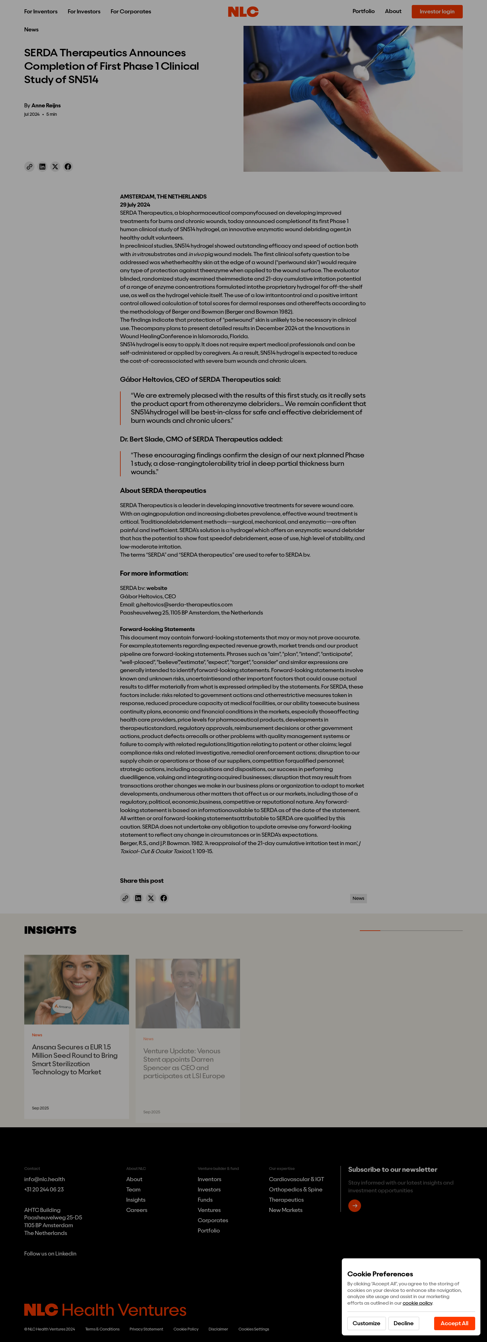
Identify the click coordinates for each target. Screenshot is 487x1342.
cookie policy (417, 1303)
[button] (403, 1323)
